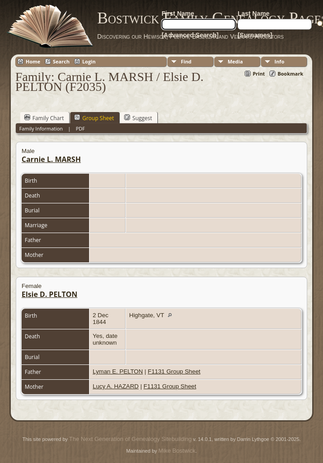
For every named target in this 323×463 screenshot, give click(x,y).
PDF (80, 128)
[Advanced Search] (190, 35)
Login (89, 61)
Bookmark (290, 73)
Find (186, 61)
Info (279, 61)
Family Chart (44, 118)
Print (259, 73)
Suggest (138, 118)
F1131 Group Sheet (174, 371)
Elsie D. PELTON (49, 294)
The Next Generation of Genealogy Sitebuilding (130, 439)
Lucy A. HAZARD (116, 386)
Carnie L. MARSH (51, 159)
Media (235, 61)
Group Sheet (94, 118)
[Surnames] (255, 35)
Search (61, 61)
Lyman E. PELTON (118, 371)
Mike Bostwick (176, 450)
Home (33, 61)
